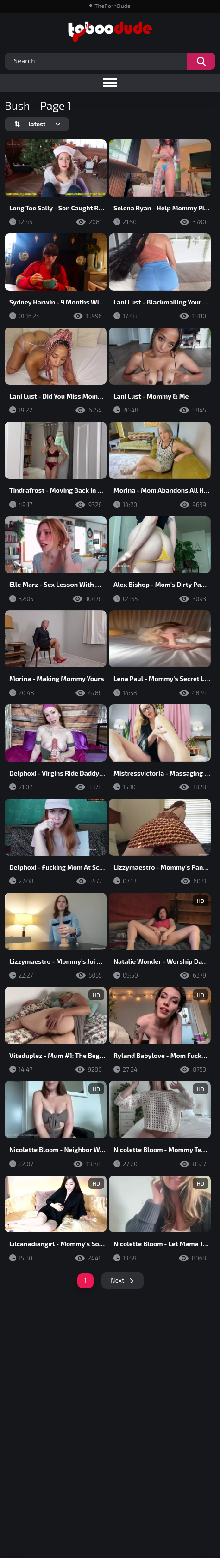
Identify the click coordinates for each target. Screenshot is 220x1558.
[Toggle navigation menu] (110, 83)
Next (117, 1280)
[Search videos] (201, 61)
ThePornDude (112, 5)
